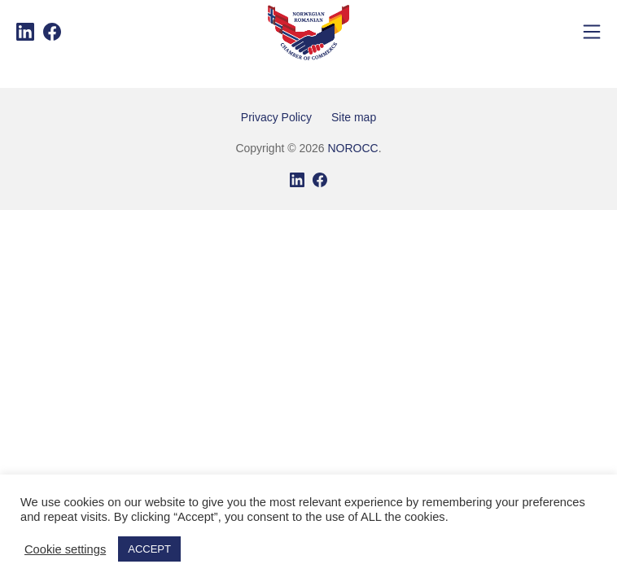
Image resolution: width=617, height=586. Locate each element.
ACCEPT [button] (149, 549)
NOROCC (352, 148)
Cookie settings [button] (65, 549)
